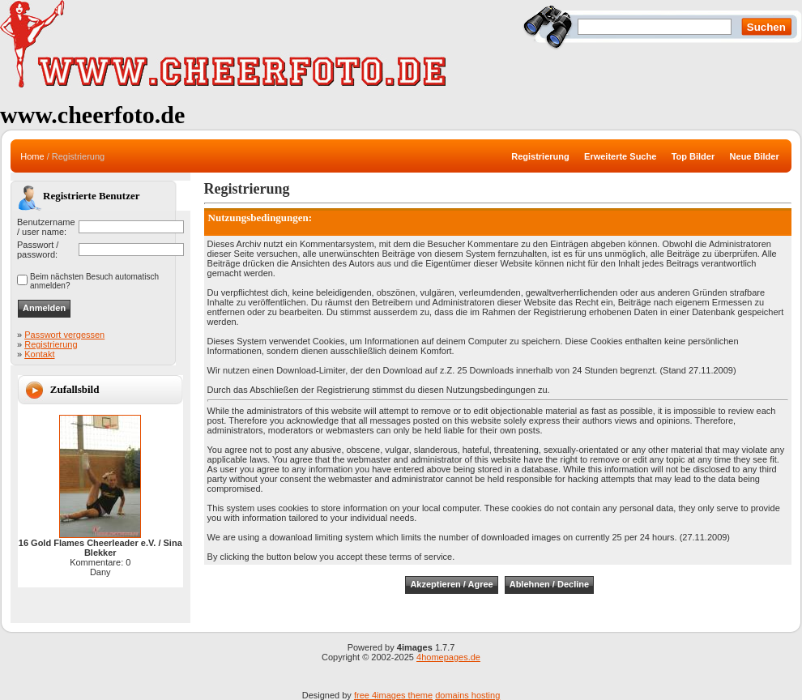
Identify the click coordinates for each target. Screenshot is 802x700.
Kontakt (39, 354)
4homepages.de (448, 657)
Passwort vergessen (64, 334)
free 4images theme (393, 695)
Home (32, 156)
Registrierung (50, 344)
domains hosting (467, 695)
